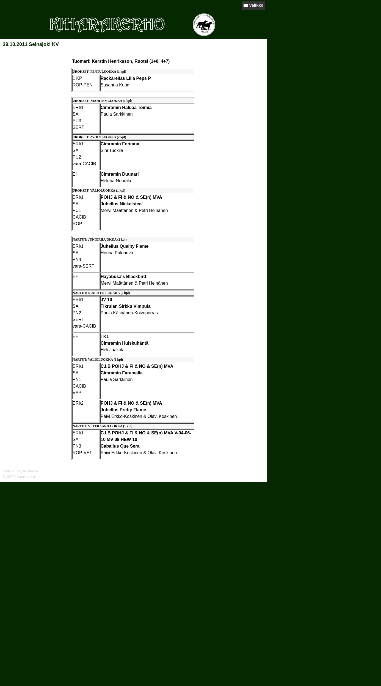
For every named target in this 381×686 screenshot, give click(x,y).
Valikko (256, 5)
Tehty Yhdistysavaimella (20, 471)
